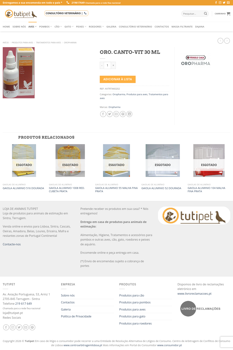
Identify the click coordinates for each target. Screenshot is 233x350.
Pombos (45, 26)
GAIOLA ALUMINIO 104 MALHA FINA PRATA (206, 189)
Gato (69, 26)
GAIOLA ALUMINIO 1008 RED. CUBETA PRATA (67, 189)
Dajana (199, 26)
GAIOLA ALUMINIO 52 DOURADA (161, 188)
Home (6, 26)
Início (6, 42)
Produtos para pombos (135, 302)
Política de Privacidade (76, 316)
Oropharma (70, 42)
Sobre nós (19, 26)
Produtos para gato (132, 316)
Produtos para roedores (135, 323)
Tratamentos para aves (48, 42)
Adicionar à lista (117, 79)
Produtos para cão (131, 295)
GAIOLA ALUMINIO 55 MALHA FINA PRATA (116, 189)
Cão (58, 26)
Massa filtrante (182, 26)
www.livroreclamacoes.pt (194, 294)
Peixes (81, 26)
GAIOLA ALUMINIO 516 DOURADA (23, 188)
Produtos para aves (22, 42)
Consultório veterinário (135, 26)
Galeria (111, 26)
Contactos (162, 26)
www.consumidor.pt (169, 345)
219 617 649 (23, 304)
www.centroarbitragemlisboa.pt (83, 345)
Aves (32, 26)
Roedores (96, 26)
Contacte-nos (12, 244)
